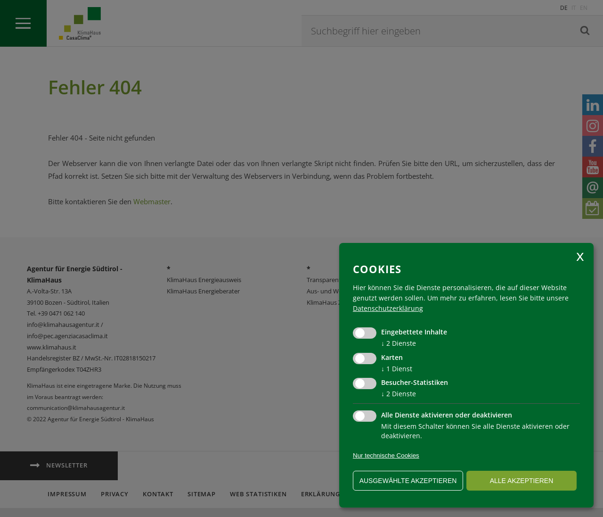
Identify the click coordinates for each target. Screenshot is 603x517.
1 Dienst (396, 368)
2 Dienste (398, 343)
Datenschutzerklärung (388, 308)
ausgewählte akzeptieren (408, 480)
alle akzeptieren (522, 480)
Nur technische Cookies (386, 455)
